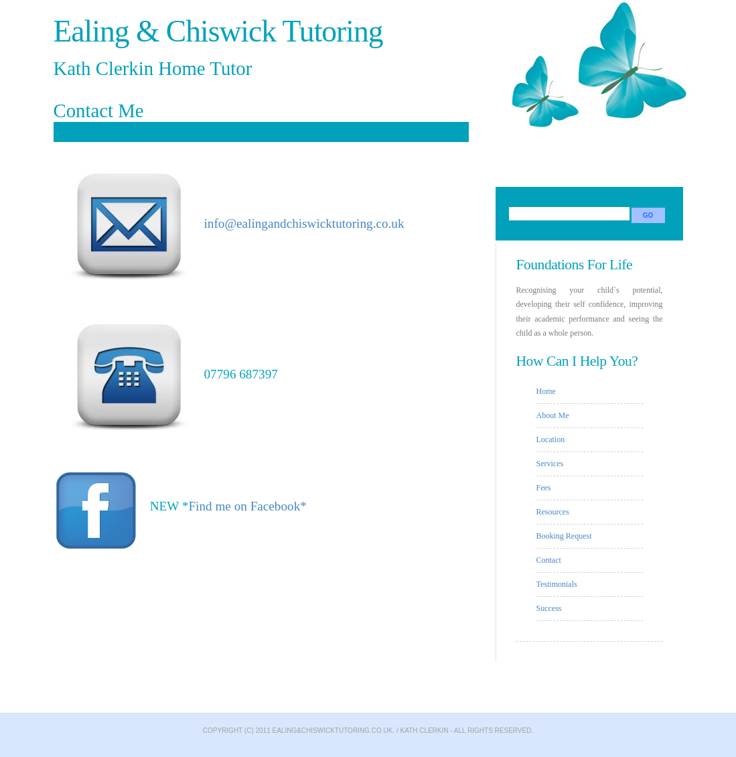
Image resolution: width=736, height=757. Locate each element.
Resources (552, 512)
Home (546, 391)
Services (550, 463)
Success (549, 608)
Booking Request (564, 536)
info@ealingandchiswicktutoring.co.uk (304, 223)
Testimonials (556, 584)
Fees (543, 487)
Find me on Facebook (244, 506)
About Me (552, 415)
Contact (548, 560)
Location (550, 439)
